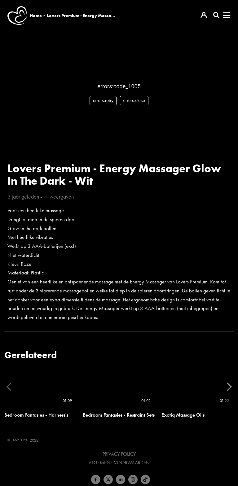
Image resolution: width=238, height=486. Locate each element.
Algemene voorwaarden (119, 463)
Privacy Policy (119, 454)
